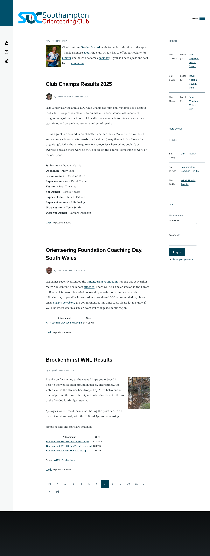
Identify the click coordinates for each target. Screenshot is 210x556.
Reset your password (183, 259)
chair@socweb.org (64, 302)
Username (174, 220)
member (104, 58)
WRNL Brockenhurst (64, 460)
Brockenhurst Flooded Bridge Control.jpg (67, 450)
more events (175, 128)
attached (89, 287)
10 (129, 485)
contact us (77, 63)
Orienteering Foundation (102, 281)
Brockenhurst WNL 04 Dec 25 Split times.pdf (69, 446)
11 (137, 485)
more (171, 204)
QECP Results (188, 153)
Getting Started (90, 47)
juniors (66, 58)
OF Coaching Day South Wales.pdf (64, 322)
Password (173, 235)
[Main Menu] (197, 18)
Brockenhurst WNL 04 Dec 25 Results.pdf (67, 441)
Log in (49, 222)
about (87, 52)
